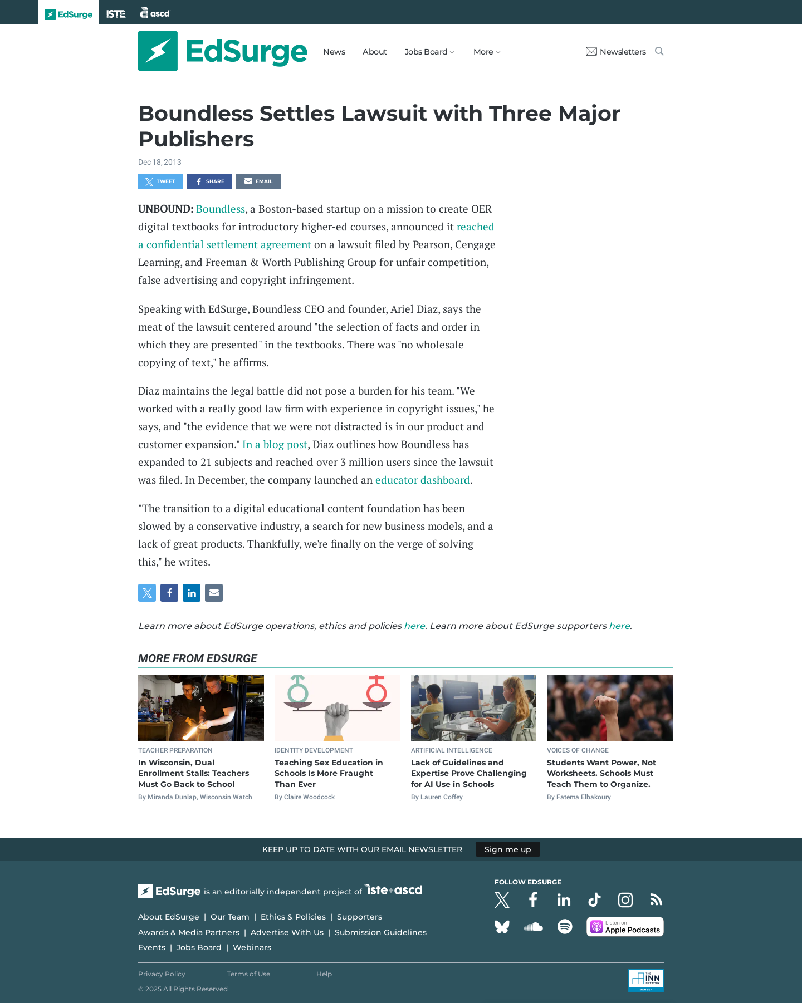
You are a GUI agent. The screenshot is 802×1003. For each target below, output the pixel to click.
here (414, 626)
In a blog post (274, 444)
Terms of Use (248, 974)
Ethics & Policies (293, 917)
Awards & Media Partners (188, 932)
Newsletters (616, 52)
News (334, 52)
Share (209, 182)
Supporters (359, 917)
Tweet (160, 182)
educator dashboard (422, 479)
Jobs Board (199, 947)
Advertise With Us (287, 932)
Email (258, 182)
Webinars (252, 947)
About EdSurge (168, 917)
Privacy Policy (161, 974)
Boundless (220, 208)
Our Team (230, 917)
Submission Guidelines (381, 932)
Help (324, 974)
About (375, 52)
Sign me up (508, 849)
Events (151, 947)
